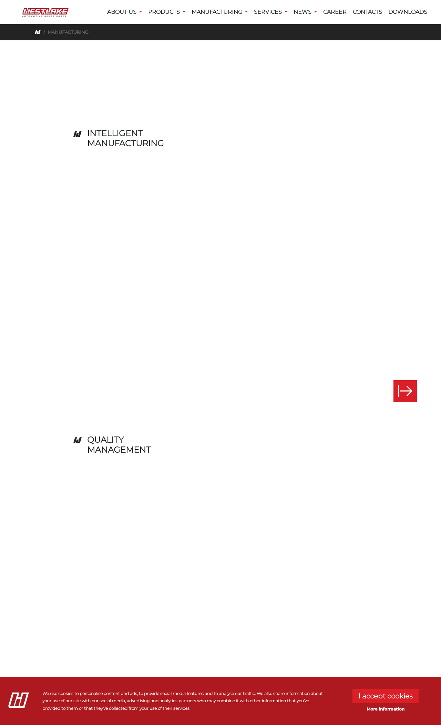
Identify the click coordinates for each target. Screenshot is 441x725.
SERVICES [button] (268, 12)
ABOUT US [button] (122, 12)
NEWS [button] (303, 12)
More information (385, 709)
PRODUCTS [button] (164, 12)
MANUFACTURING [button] (218, 12)
